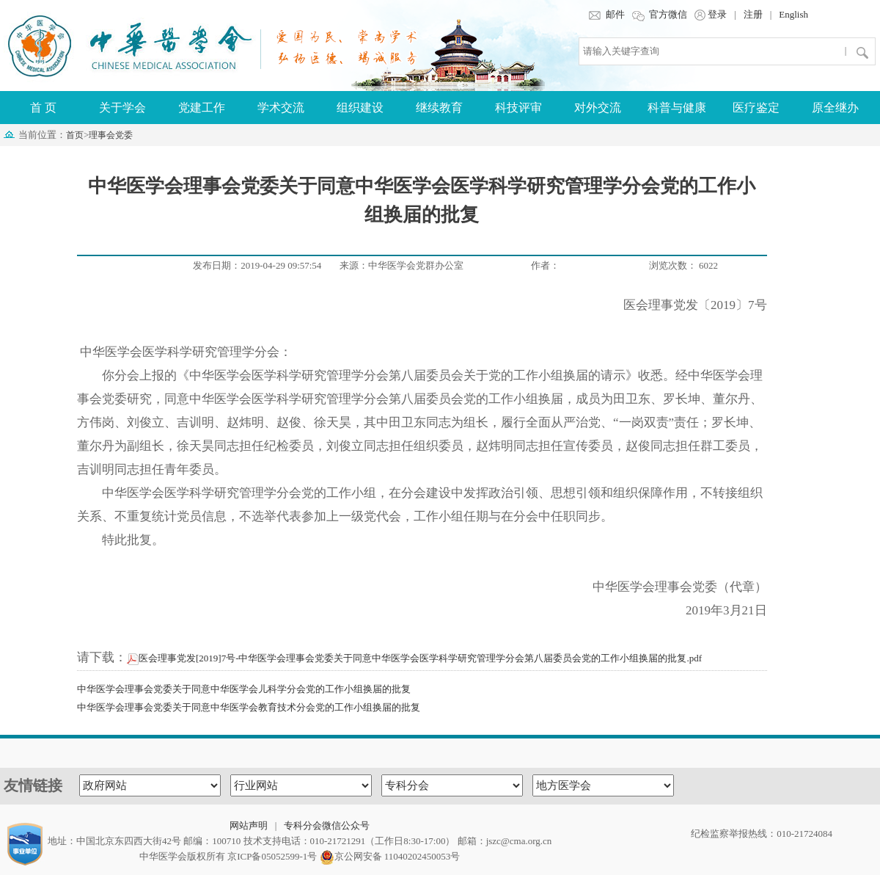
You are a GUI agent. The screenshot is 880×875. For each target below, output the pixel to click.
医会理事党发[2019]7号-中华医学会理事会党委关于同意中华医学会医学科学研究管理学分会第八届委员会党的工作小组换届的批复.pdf (414, 658)
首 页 (43, 107)
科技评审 (518, 107)
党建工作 (201, 107)
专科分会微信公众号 (327, 825)
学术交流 (280, 107)
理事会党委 (111, 135)
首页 (75, 135)
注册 (753, 14)
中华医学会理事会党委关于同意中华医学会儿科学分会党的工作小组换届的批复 (244, 688)
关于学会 (122, 107)
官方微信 (659, 14)
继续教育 (439, 107)
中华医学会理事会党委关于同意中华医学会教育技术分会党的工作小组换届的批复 (248, 707)
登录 (710, 14)
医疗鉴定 (756, 107)
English (793, 14)
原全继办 (835, 107)
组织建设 (360, 107)
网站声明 (249, 825)
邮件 (606, 14)
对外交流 (597, 107)
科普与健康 (677, 107)
